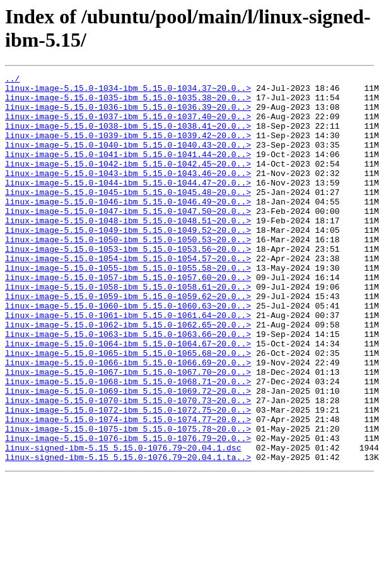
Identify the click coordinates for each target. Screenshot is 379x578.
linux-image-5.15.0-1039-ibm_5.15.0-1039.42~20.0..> (128, 148)
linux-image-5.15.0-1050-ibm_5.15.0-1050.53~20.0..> (128, 273)
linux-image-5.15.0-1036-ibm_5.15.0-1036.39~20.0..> (128, 114)
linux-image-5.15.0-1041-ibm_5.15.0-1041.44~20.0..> (128, 171)
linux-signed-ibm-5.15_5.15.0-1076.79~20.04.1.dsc (123, 523)
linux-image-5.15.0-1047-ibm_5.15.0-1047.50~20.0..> (128, 239)
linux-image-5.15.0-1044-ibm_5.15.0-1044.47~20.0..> (128, 205)
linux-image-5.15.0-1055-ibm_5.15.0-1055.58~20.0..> (128, 307)
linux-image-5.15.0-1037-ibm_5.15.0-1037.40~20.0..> (128, 125)
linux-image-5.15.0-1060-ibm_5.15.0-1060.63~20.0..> (128, 352)
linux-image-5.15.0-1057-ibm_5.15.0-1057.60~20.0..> (128, 318)
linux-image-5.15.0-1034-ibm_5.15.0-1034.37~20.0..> (128, 91)
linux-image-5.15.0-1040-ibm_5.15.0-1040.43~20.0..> (128, 159)
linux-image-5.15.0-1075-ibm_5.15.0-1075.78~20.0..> (128, 500)
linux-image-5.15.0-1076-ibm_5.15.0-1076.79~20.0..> (128, 511)
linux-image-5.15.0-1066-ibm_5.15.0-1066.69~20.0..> (128, 421)
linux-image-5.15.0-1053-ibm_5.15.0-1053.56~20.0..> (128, 284)
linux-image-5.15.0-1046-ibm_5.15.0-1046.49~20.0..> (128, 227)
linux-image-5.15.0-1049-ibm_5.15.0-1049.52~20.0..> (128, 262)
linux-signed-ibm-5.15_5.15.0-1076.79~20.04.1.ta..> (128, 534)
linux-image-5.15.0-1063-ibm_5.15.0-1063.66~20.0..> (128, 386)
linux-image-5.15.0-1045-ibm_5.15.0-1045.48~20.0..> (128, 216)
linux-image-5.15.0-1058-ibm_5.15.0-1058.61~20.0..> (128, 330)
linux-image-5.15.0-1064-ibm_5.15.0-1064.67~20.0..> (128, 398)
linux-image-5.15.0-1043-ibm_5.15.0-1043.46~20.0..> (128, 193)
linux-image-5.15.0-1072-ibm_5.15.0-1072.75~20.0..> (128, 477)
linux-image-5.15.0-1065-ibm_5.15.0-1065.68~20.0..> (128, 409)
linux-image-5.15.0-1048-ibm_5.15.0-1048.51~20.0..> (128, 250)
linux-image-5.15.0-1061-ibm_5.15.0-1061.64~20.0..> (128, 364)
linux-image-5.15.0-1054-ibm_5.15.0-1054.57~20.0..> (128, 296)
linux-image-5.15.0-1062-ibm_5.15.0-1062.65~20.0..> (128, 375)
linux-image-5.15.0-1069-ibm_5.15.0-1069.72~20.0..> (128, 455)
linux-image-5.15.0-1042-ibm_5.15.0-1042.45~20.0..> (128, 182)
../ (12, 80)
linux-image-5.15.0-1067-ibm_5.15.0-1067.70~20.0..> (128, 432)
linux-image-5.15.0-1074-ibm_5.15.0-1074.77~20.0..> (128, 489)
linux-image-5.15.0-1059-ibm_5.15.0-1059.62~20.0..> (128, 341)
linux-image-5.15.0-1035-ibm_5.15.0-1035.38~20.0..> (128, 103)
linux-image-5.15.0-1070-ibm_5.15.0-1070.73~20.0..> (128, 466)
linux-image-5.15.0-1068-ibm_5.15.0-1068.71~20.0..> (128, 443)
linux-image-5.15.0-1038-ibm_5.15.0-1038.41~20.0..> (128, 137)
